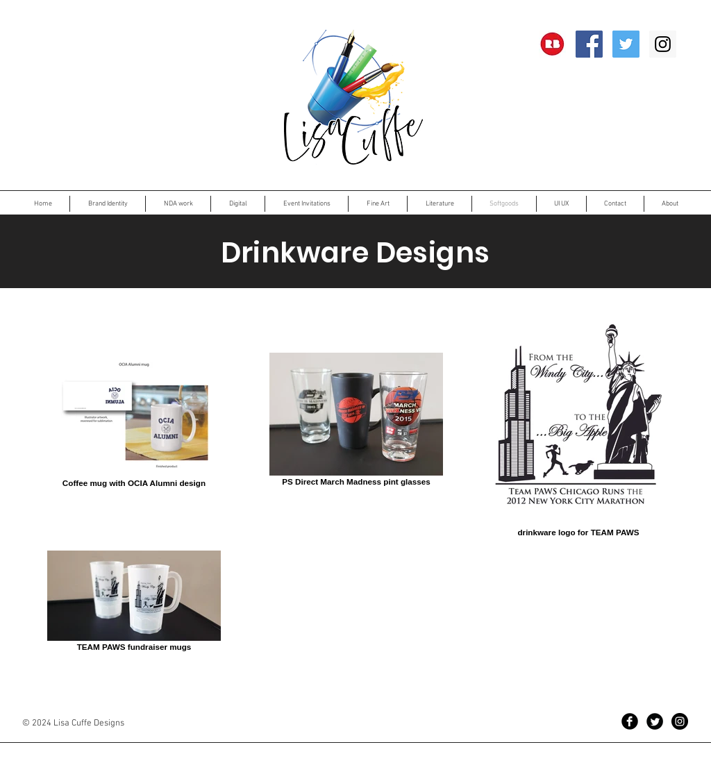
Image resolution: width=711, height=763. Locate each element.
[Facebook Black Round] (629, 721)
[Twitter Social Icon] (625, 44)
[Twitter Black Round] (654, 721)
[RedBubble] (552, 44)
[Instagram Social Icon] (662, 44)
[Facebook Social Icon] (589, 44)
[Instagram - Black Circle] (679, 721)
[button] (178, 204)
